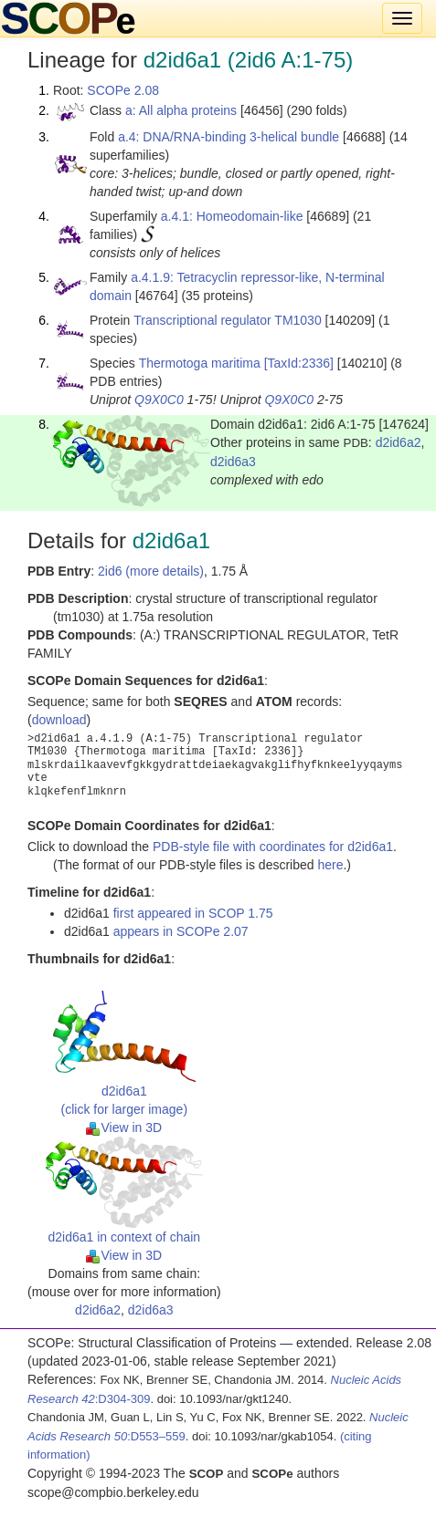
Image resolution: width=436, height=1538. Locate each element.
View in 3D (124, 1127)
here (330, 864)
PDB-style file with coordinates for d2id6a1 (273, 846)
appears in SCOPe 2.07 (181, 931)
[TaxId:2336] (299, 363)
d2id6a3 (233, 461)
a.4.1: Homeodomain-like (232, 216)
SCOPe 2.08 (123, 90)
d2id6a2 (398, 442)
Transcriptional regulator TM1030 (227, 320)
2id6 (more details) (151, 571)
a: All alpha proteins (181, 110)
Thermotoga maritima (200, 363)
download (59, 719)
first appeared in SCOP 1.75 (193, 913)
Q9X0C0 (159, 399)
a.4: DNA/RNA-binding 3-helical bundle (228, 137)
